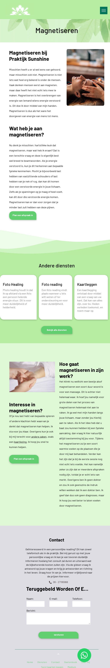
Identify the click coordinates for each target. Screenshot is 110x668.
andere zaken (39, 436)
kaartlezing (20, 441)
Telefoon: (77, 598)
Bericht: (31, 610)
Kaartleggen (87, 284)
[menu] (103, 10)
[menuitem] (30, 662)
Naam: (30, 598)
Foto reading (52, 284)
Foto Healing (13, 284)
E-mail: (53, 598)
